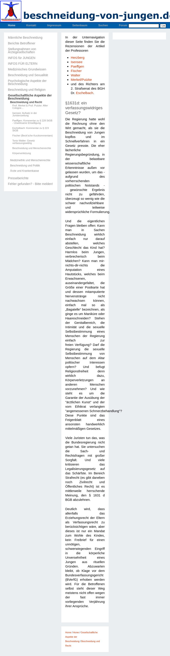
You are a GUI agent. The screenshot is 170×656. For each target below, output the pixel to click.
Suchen (103, 25)
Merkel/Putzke (81, 79)
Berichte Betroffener (21, 43)
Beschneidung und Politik (25, 165)
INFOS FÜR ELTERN (22, 63)
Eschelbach (84, 93)
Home (11, 25)
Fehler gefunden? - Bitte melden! (30, 183)
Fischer (76, 71)
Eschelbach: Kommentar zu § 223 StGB (30, 129)
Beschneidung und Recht (26, 102)
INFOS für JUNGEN (21, 57)
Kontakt (31, 25)
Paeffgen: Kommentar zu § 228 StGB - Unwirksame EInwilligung (32, 121)
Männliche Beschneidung (25, 37)
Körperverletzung (21, 153)
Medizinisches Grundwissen (27, 69)
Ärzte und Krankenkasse (24, 171)
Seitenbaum (79, 25)
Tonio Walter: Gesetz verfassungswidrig (23, 141)
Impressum (54, 25)
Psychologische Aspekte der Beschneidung (27, 82)
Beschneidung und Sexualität (28, 75)
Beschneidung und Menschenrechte (31, 148)
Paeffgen (77, 66)
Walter (75, 75)
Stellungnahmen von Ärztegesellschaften (22, 50)
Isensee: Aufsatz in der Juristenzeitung (24, 114)
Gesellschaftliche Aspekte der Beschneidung (30, 97)
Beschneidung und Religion (26, 89)
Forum (123, 25)
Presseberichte (18, 178)
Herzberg (77, 57)
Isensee (76, 62)
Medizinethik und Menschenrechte (30, 160)
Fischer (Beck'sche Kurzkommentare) (32, 135)
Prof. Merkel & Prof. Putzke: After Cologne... (30, 106)
